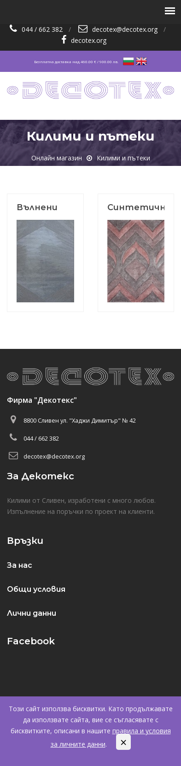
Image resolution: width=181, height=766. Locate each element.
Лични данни (31, 613)
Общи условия (36, 589)
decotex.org (88, 40)
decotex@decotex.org (125, 29)
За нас (19, 565)
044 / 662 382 (42, 29)
